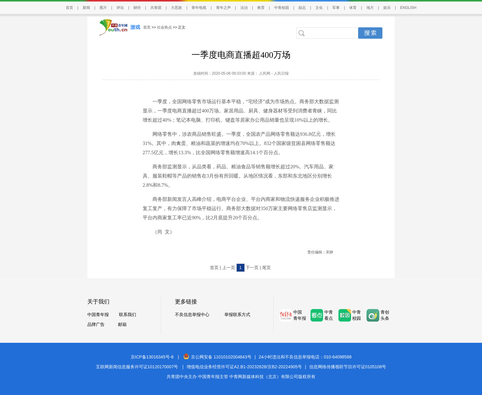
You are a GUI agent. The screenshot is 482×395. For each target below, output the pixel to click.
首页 (69, 8)
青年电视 (199, 8)
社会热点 (164, 27)
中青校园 (281, 8)
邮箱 (122, 324)
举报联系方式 (237, 314)
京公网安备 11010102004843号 (217, 356)
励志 (302, 8)
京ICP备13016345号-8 (152, 356)
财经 (137, 8)
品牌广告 (96, 324)
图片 (103, 8)
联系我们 (127, 314)
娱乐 (387, 8)
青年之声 (223, 8)
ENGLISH (408, 8)
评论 (120, 8)
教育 (261, 8)
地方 (370, 8)
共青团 (155, 8)
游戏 (135, 27)
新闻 (86, 8)
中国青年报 (98, 314)
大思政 (176, 8)
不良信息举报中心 (192, 314)
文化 (319, 8)
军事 (336, 8)
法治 (244, 8)
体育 (353, 8)
